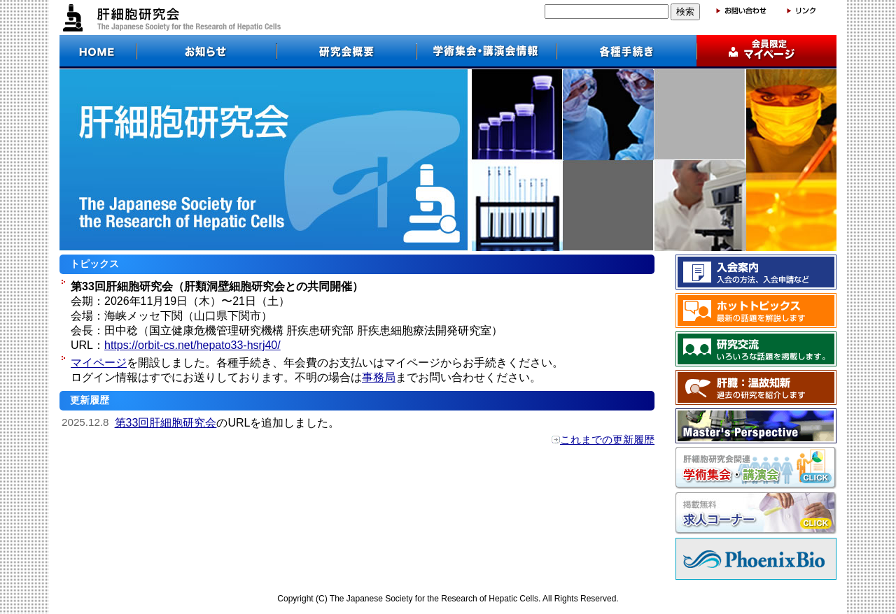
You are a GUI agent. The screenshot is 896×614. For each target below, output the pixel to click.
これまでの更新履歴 (607, 439)
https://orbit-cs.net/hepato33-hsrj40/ (192, 345)
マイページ (99, 363)
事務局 (379, 377)
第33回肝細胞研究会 (166, 423)
